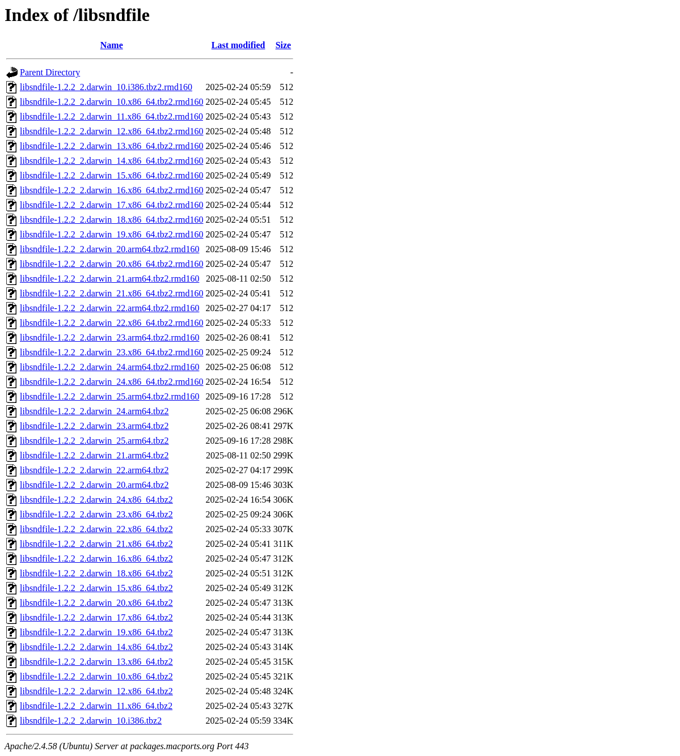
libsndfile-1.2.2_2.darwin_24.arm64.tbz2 (94, 411)
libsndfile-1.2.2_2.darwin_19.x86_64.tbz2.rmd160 (112, 234)
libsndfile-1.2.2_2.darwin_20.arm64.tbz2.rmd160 (109, 249)
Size (284, 45)
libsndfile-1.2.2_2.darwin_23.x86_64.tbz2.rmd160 (112, 352)
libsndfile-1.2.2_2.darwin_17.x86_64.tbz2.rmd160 (112, 205)
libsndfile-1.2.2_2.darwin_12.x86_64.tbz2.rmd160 (112, 131)
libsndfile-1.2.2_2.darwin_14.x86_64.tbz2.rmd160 (112, 160)
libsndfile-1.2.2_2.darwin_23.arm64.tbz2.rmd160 (109, 337)
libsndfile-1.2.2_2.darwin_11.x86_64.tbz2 (96, 706)
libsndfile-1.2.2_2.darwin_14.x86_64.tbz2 (96, 647)
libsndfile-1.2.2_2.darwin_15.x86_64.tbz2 (96, 588)
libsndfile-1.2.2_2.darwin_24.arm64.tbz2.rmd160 (109, 367)
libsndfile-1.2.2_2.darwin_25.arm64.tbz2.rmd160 (109, 396)
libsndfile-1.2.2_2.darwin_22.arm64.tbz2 (94, 470)
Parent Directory (50, 72)
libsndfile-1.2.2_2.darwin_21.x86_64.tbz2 (96, 544)
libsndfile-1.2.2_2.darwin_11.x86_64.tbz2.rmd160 (111, 116)
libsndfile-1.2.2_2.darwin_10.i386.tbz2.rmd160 (106, 87)
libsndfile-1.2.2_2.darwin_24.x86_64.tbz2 (96, 499)
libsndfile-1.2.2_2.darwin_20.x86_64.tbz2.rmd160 (112, 264)
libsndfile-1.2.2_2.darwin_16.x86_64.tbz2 (96, 558)
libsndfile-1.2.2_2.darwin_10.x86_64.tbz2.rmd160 (112, 102)
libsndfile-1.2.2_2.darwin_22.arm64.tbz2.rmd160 (109, 308)
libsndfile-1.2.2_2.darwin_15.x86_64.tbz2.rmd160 (112, 175)
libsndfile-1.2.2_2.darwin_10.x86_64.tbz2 (96, 676)
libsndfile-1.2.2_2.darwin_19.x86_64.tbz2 (96, 632)
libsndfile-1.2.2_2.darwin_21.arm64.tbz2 (94, 455)
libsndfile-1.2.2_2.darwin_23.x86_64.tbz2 (96, 514)
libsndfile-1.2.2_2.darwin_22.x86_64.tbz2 (96, 529)
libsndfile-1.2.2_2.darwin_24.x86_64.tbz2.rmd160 (112, 382)
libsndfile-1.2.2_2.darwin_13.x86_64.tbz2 (96, 661)
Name (111, 45)
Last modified (238, 45)
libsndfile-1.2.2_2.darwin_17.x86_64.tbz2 (96, 617)
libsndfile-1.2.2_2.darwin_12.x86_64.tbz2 (96, 691)
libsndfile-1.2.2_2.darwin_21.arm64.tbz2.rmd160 (109, 278)
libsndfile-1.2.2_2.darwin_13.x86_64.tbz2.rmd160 (112, 146)
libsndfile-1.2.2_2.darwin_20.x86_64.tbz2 (96, 603)
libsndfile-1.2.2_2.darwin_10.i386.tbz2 (91, 720)
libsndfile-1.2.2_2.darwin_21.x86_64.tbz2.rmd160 (112, 293)
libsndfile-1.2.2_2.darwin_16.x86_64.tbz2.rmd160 (112, 190)
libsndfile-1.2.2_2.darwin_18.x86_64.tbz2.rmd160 (112, 219)
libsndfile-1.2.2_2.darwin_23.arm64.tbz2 (94, 426)
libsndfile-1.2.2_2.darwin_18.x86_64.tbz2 (96, 573)
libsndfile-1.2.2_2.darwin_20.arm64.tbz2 (94, 485)
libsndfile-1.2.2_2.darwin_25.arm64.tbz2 (94, 440)
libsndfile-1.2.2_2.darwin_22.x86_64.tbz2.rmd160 (112, 323)
